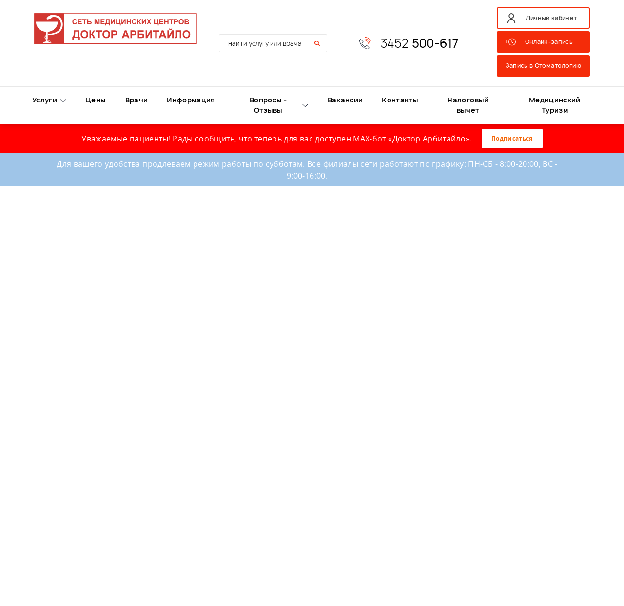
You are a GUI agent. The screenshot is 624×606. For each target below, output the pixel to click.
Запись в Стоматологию (543, 65)
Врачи (136, 99)
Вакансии (345, 99)
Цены (95, 99)
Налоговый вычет (467, 105)
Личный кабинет (551, 18)
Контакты (400, 99)
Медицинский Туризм (555, 105)
